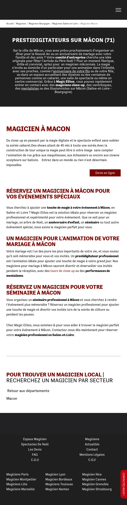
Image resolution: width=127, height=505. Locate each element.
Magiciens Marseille (20, 489)
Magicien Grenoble (95, 484)
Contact (92, 449)
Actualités (92, 444)
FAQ (35, 454)
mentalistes (30, 88)
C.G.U (35, 460)
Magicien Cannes (94, 479)
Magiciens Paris (17, 474)
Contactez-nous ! (123, 484)
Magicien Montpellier (21, 479)
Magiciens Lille (16, 484)
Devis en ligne (105, 173)
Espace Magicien (35, 439)
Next (119, 424)
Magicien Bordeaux (58, 479)
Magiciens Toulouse (59, 484)
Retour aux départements (27, 391)
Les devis (35, 449)
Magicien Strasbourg (97, 489)
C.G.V (92, 460)
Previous (7, 424)
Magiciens (92, 439)
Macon (11, 398)
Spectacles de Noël (35, 444)
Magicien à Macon (38, 128)
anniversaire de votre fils (71, 71)
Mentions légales (92, 454)
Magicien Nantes (57, 489)
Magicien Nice (92, 474)
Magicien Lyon (55, 474)
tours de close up (62, 271)
